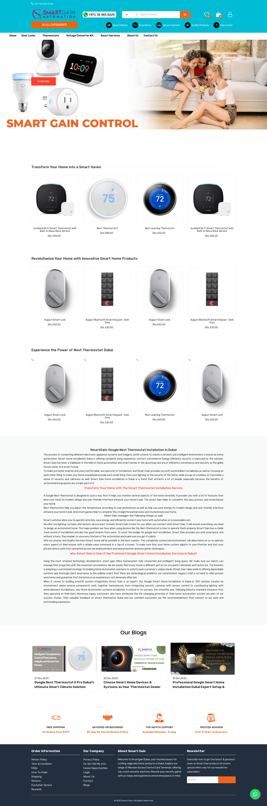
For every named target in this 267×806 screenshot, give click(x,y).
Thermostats (51, 38)
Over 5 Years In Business (211, 732)
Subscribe (227, 779)
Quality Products (197, 25)
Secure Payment (168, 25)
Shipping (36, 776)
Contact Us (151, 35)
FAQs (34, 768)
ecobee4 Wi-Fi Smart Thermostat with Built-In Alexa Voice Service (55, 230)
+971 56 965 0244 (43, 3)
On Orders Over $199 (55, 732)
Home (12, 35)
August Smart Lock (55, 319)
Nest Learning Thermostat (159, 228)
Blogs (86, 785)
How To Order (39, 772)
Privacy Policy (91, 759)
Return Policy (39, 759)
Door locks (29, 38)
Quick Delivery (117, 25)
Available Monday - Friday (159, 732)
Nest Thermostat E (107, 228)
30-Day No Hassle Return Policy (107, 732)
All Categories (54, 24)
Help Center (223, 25)
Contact (88, 780)
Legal (86, 772)
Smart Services (111, 38)
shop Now (21, 81)
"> (55, 384)
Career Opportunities (95, 768)
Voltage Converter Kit (81, 38)
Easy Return (142, 25)
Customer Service (41, 785)
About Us (132, 35)
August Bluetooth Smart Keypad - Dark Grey (107, 321)
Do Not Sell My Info (94, 763)
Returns (36, 780)
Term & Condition (41, 763)
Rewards (36, 789)
